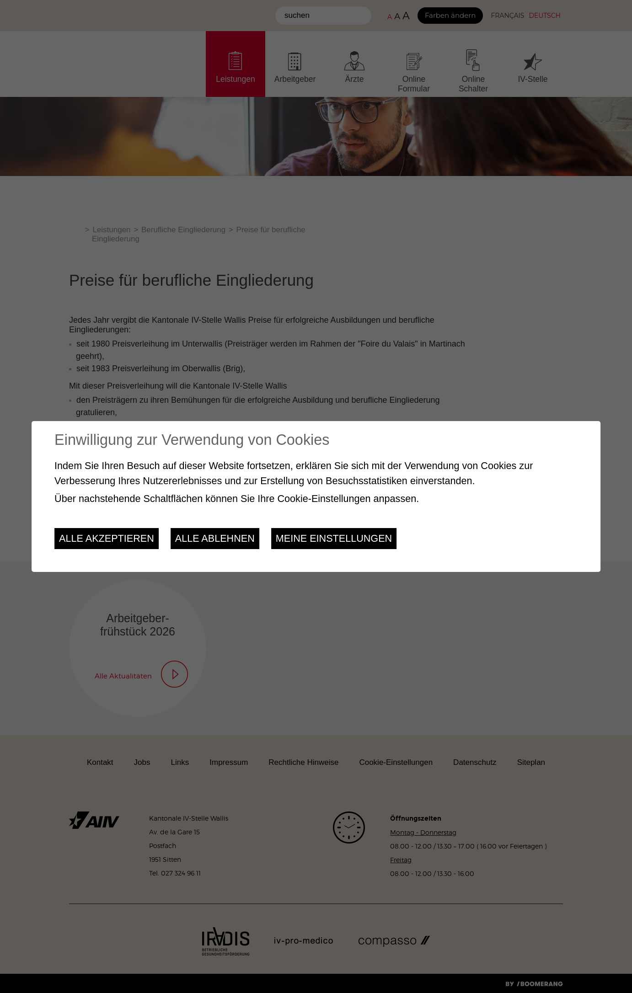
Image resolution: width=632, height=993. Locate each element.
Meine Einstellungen (334, 538)
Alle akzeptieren (106, 538)
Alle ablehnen (215, 538)
